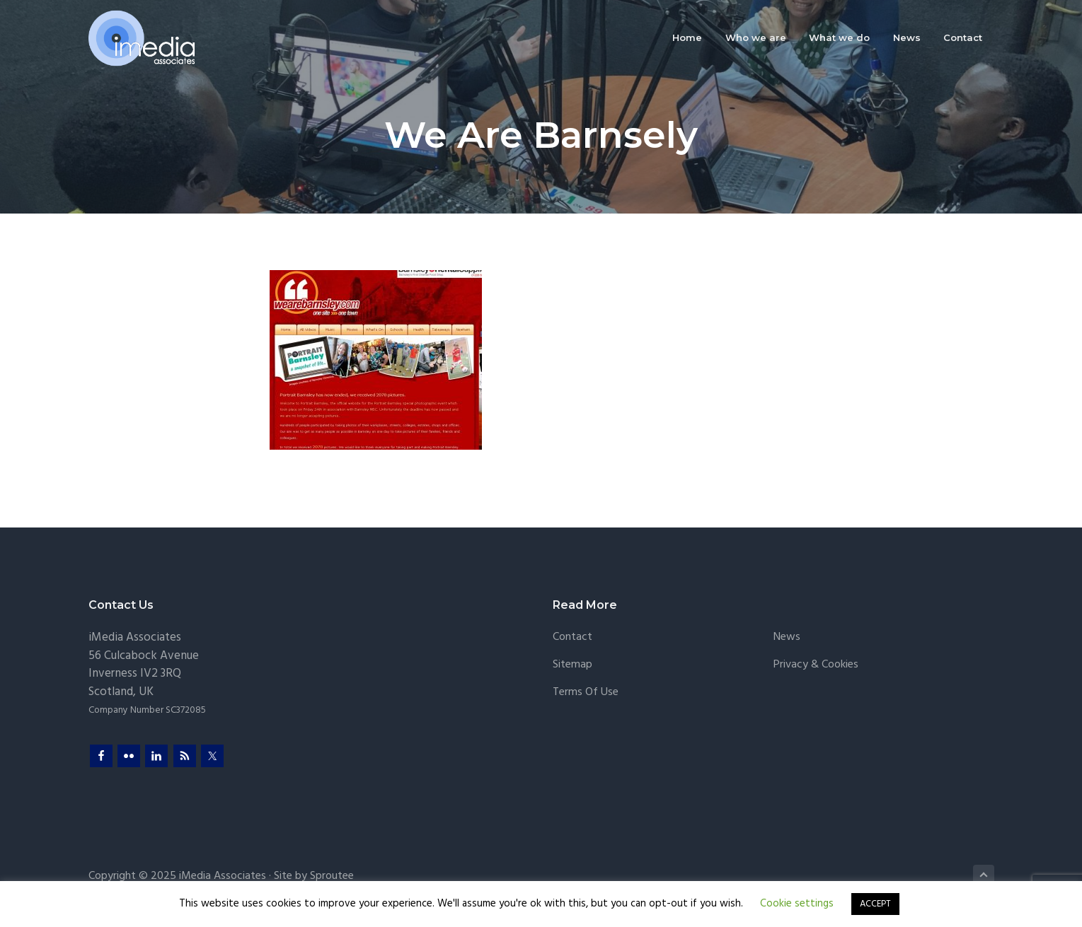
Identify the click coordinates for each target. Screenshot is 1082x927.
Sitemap (572, 665)
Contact (572, 637)
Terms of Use (585, 692)
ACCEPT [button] (875, 904)
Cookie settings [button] (797, 903)
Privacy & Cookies (815, 665)
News (786, 637)
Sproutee (332, 876)
